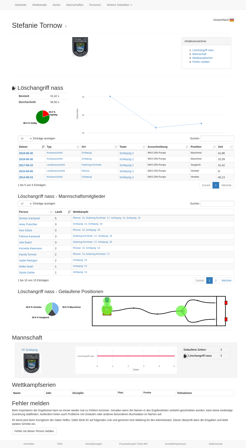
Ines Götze (25, 230)
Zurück (206, 185)
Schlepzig (87, 152)
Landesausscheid (56, 164)
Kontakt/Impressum (175, 444)
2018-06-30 (26, 153)
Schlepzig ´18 (133, 218)
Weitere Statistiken (119, 4)
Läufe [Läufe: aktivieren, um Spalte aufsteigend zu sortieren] (58, 211)
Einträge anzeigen (36, 138)
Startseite (20, 4)
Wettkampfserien (202, 57)
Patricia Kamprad (29, 236)
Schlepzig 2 (127, 153)
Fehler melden (201, 61)
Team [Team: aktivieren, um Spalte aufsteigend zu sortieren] (123, 146)
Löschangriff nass (203, 50)
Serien (56, 4)
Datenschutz (216, 444)
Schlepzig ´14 (118, 218)
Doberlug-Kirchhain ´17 (98, 218)
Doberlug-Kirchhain (91, 164)
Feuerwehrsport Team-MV (133, 444)
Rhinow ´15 (79, 218)
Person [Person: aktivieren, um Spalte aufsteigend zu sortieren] (23, 211)
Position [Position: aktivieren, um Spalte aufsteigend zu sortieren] (196, 146)
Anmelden (28, 444)
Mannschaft (199, 54)
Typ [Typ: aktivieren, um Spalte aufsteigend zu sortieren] (49, 146)
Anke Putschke (28, 224)
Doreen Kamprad (29, 218)
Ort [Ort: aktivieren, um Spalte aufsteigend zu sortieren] (84, 146)
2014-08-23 (26, 177)
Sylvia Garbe (27, 272)
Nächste (226, 185)
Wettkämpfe (39, 4)
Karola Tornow (27, 254)
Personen (95, 4)
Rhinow (85, 170)
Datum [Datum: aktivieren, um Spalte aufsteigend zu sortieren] (23, 146)
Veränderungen (93, 444)
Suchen (212, 138)
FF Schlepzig (30, 349)
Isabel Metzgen (28, 260)
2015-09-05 (26, 171)
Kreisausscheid (55, 152)
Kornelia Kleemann (30, 248)
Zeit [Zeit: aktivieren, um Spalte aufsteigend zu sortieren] (220, 146)
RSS (59, 444)
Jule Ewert (25, 242)
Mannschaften (75, 4)
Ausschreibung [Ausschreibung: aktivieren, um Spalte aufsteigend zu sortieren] (158, 146)
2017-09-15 (26, 165)
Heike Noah (26, 266)
